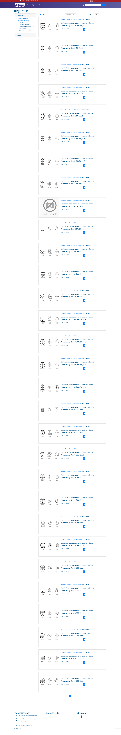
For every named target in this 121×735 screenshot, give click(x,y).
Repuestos (34, 5)
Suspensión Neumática (23, 20)
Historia (41, 5)
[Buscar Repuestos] (93, 5)
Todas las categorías (22, 18)
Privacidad (27, 728)
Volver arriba (104, 728)
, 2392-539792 (28, 725)
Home (29, 5)
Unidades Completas (77, 19)
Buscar (103, 5)
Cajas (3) (21, 22)
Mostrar (92, 15)
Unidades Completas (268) (25, 30)
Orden (62, 15)
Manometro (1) (22, 28)
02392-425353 (25, 1)
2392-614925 (22, 725)
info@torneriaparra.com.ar (25, 720)
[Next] (82, 696)
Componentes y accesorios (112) (26, 26)
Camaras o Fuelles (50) (24, 24)
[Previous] (62, 696)
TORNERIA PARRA (22, 713)
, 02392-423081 (34, 1)
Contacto (46, 5)
